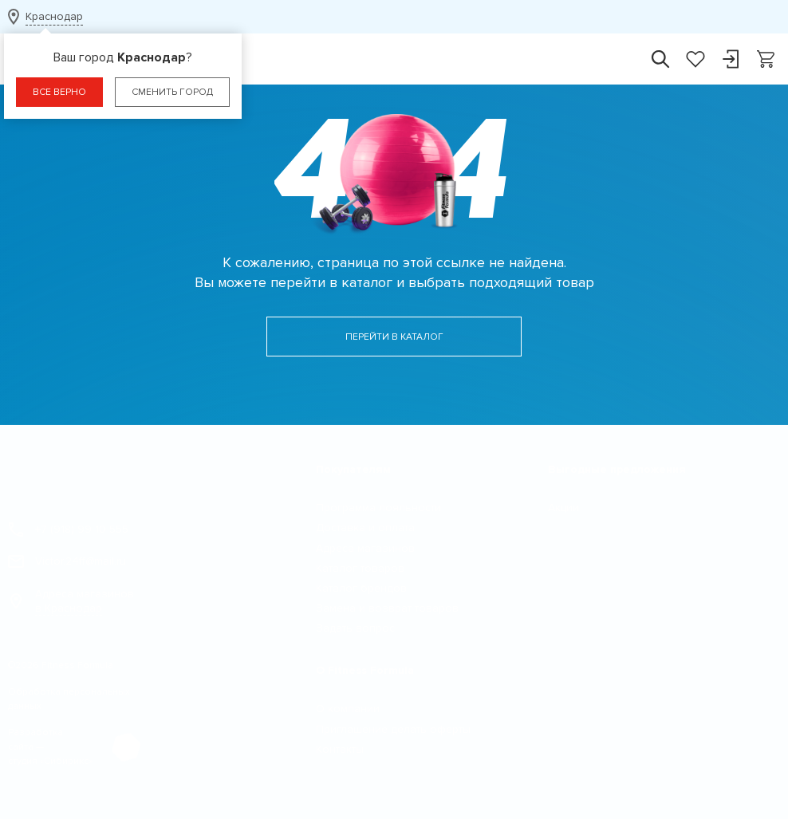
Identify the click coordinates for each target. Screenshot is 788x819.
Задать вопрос (355, 628)
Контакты (340, 749)
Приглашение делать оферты (393, 729)
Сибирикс (66, 761)
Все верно (59, 92)
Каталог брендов (361, 588)
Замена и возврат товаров (387, 608)
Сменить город (172, 92)
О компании (348, 708)
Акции (563, 507)
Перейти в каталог (394, 337)
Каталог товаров (360, 568)
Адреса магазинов (71, 601)
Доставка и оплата (365, 527)
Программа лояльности (378, 507)
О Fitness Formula (365, 670)
